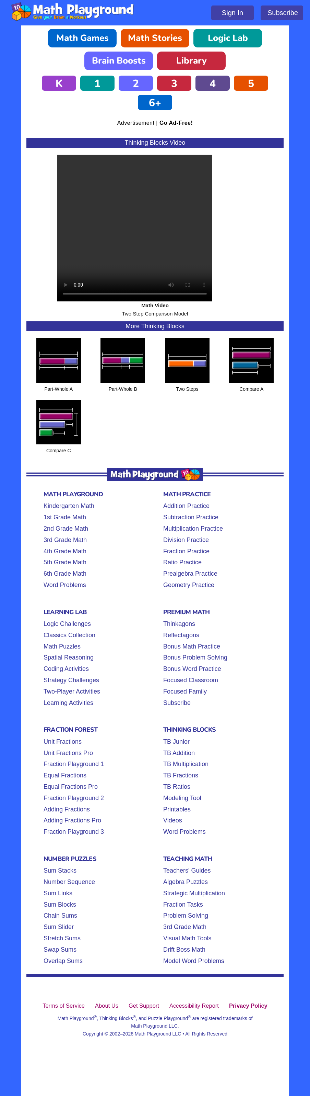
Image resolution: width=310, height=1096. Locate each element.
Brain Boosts (119, 61)
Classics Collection (69, 635)
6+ (155, 103)
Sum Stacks (60, 870)
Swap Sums (60, 949)
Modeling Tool (182, 798)
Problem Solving (185, 915)
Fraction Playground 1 (74, 764)
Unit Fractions (63, 741)
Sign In (232, 12)
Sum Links (58, 893)
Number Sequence (69, 881)
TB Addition (179, 753)
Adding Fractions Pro (72, 820)
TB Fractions (180, 775)
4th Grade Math (65, 551)
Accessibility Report (194, 1006)
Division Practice (186, 539)
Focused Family (185, 691)
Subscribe (282, 12)
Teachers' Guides (187, 870)
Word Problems (65, 585)
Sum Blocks (60, 904)
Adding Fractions (67, 809)
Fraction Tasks (183, 904)
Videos (172, 820)
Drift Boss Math (184, 949)
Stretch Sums (62, 938)
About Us (106, 1006)
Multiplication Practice (193, 528)
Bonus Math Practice (191, 646)
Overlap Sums (63, 960)
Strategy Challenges (71, 680)
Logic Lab (228, 38)
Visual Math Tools (187, 938)
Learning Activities (68, 702)
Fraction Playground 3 (74, 831)
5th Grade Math (65, 562)
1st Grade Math (65, 517)
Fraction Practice (186, 551)
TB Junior (176, 741)
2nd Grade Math (66, 528)
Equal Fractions (65, 775)
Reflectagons (181, 635)
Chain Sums (60, 915)
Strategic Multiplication (194, 893)
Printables (177, 809)
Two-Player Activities (72, 691)
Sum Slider (59, 926)
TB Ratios (176, 786)
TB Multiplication (185, 764)
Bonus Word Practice (192, 668)
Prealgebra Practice (190, 573)
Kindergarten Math (69, 505)
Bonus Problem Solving (195, 657)
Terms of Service (64, 1006)
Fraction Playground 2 (74, 798)
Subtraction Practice (190, 517)
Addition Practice (186, 505)
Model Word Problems (193, 960)
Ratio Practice (182, 562)
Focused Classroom (190, 680)
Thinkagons (179, 623)
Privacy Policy (248, 1006)
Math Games (82, 38)
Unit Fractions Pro (68, 753)
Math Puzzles (62, 646)
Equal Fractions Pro (71, 786)
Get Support (144, 1006)
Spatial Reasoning (69, 657)
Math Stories (155, 38)
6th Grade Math (65, 573)
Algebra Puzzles (185, 881)
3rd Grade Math (65, 539)
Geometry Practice (188, 585)
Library (191, 61)
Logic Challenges (67, 623)
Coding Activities (66, 668)
